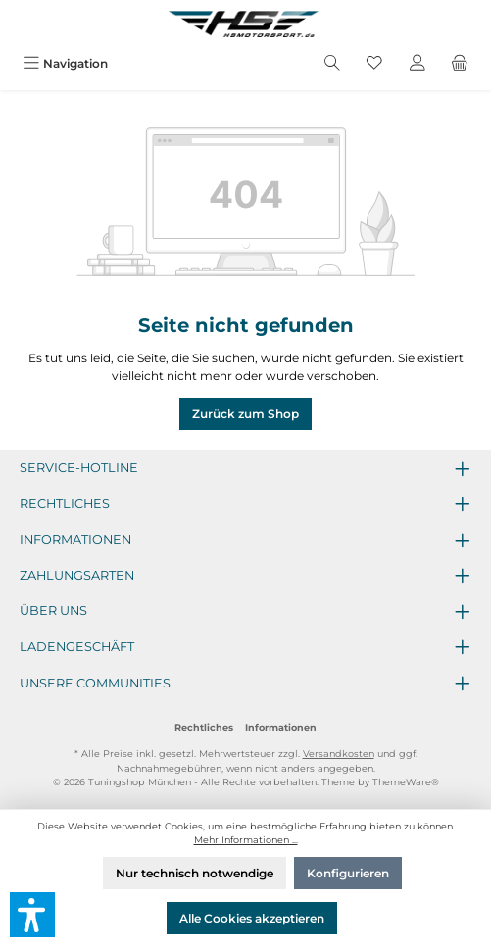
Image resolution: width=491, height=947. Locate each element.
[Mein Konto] (417, 63)
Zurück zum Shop (245, 413)
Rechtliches (203, 727)
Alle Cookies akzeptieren (251, 918)
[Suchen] (332, 63)
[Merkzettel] (374, 63)
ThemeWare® (405, 782)
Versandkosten (338, 753)
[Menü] (65, 63)
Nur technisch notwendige (194, 873)
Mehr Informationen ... (246, 839)
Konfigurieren (348, 873)
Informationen (281, 727)
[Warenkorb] (459, 63)
